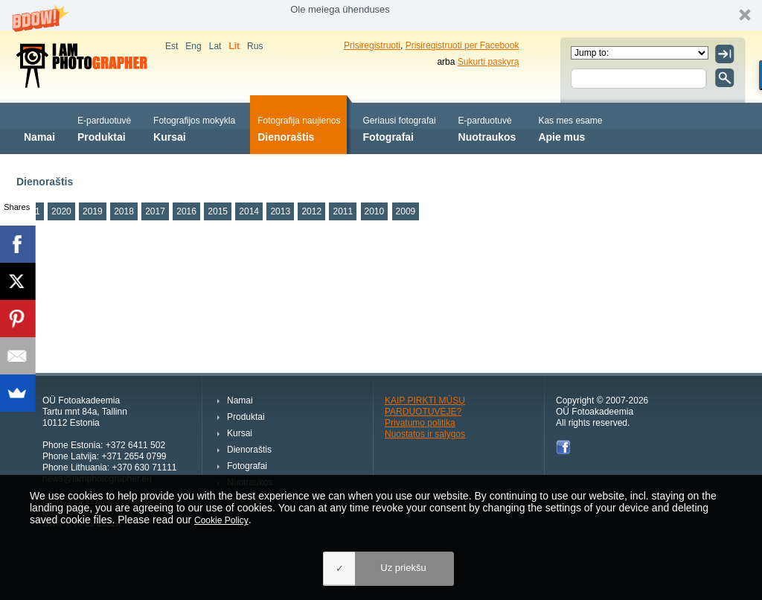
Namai (39, 127)
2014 (249, 211)
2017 (155, 211)
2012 (311, 211)
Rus (255, 46)
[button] (381, 15)
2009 (406, 211)
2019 (93, 211)
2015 (218, 211)
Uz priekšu (403, 567)
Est (171, 46)
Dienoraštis (298, 127)
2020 (61, 211)
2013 (280, 211)
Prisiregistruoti (372, 45)
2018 (124, 211)
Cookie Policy (221, 520)
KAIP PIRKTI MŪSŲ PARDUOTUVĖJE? (425, 406)
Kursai (194, 127)
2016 (186, 211)
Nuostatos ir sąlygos (425, 434)
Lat (215, 46)
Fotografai (399, 127)
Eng (193, 46)
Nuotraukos (487, 127)
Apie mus (570, 127)
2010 (375, 211)
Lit (234, 46)
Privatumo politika (420, 423)
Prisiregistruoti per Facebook (462, 45)
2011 (343, 211)
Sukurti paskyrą (488, 62)
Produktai (104, 127)
